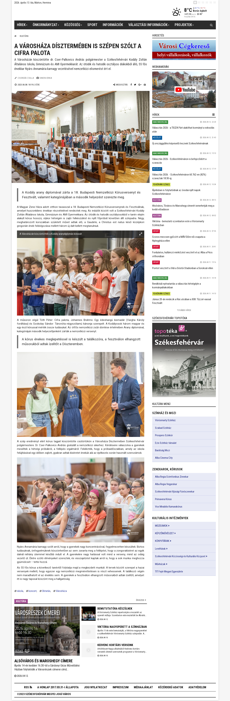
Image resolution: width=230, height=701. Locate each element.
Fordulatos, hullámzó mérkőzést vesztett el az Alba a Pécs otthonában (182, 254)
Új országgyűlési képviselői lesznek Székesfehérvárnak (180, 143)
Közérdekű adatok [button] (170, 687)
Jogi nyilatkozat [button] (95, 687)
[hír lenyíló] (213, 114)
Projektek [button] (184, 26)
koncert (33, 591)
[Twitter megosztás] (135, 84)
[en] (199, 2)
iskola (20, 591)
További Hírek (184, 310)
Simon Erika (46, 78)
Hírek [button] (22, 26)
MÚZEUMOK (161, 525)
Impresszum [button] (121, 687)
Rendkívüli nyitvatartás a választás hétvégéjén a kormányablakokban (176, 285)
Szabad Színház (163, 427)
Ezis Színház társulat (165, 443)
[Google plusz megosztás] (139, 84)
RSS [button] (26, 688)
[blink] (214, 2)
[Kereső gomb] (211, 25)
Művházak (160, 564)
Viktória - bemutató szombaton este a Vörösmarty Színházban (178, 223)
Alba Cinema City (164, 457)
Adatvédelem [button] (197, 687)
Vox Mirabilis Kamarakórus (168, 506)
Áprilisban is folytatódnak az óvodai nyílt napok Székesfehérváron (176, 192)
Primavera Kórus (163, 499)
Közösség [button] (73, 26)
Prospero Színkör (164, 435)
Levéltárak (160, 548)
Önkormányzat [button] (46, 26)
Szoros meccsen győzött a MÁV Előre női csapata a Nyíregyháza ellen (178, 238)
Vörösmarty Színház (165, 420)
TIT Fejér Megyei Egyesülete (169, 571)
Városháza (61, 591)
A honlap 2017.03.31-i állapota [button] (58, 687)
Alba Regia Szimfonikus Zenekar (171, 476)
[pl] (203, 2)
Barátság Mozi (162, 450)
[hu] (195, 2)
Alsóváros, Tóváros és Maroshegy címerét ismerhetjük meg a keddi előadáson (183, 207)
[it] (210, 2)
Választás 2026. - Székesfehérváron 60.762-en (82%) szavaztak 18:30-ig (179, 176)
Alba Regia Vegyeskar (166, 484)
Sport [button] (92, 25)
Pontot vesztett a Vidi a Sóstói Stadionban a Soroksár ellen (182, 268)
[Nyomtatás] (145, 84)
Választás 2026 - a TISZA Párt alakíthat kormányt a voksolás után (183, 129)
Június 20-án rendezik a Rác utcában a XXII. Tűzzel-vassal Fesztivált (181, 301)
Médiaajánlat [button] (143, 687)
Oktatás (46, 591)
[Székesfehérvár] (47, 12)
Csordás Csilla (26, 78)
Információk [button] (113, 25)
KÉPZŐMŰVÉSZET (164, 533)
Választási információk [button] (149, 26)
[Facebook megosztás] (131, 84)
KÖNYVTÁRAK (162, 541)
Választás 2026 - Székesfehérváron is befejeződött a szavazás (179, 160)
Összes (140, 600)
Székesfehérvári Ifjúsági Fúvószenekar (174, 491)
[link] (184, 50)
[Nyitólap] (15, 36)
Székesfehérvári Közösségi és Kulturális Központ (180, 556)
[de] (207, 2)
